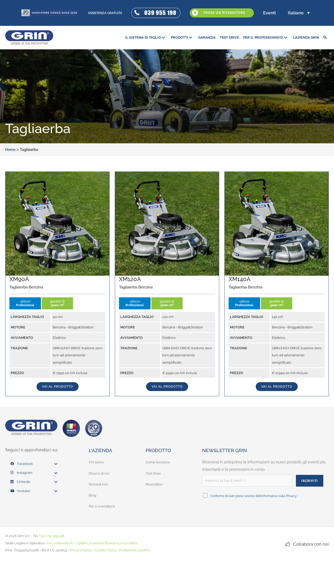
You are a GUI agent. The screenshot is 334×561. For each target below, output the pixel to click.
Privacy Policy (81, 550)
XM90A (19, 279)
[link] (146, 37)
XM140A (239, 279)
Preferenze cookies (134, 550)
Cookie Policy (105, 550)
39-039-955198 (52, 536)
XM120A (130, 279)
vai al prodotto (57, 386)
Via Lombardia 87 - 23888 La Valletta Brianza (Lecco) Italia (91, 543)
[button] (156, 13)
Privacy (291, 496)
